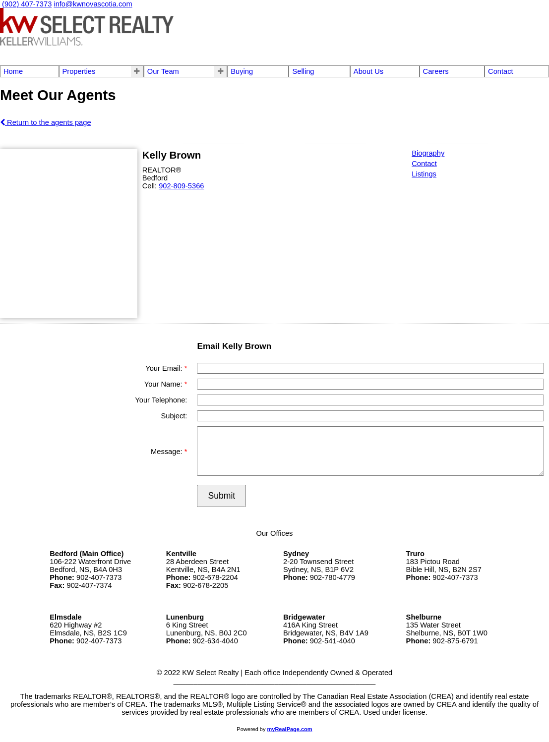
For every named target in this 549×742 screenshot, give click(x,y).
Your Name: (164, 384)
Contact (500, 71)
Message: (167, 452)
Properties (79, 71)
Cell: (150, 186)
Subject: (174, 416)
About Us (368, 71)
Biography (428, 153)
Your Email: (164, 368)
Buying (242, 71)
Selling (303, 71)
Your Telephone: (161, 400)
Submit (221, 496)
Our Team (163, 71)
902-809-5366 (181, 186)
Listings (424, 174)
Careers (436, 71)
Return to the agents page (45, 122)
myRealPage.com (289, 729)
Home (13, 71)
